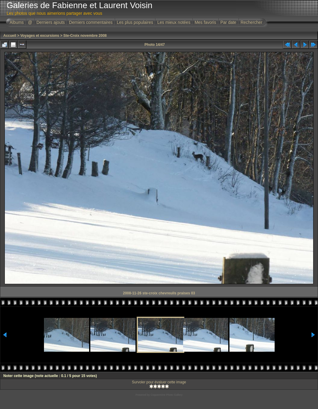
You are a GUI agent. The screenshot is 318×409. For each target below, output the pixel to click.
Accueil (9, 35)
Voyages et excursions (39, 35)
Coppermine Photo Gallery (166, 394)
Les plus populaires (135, 22)
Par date (228, 22)
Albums (17, 22)
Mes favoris (205, 22)
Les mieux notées (173, 22)
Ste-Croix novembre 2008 (85, 35)
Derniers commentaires (91, 22)
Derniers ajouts (50, 22)
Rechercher (251, 22)
